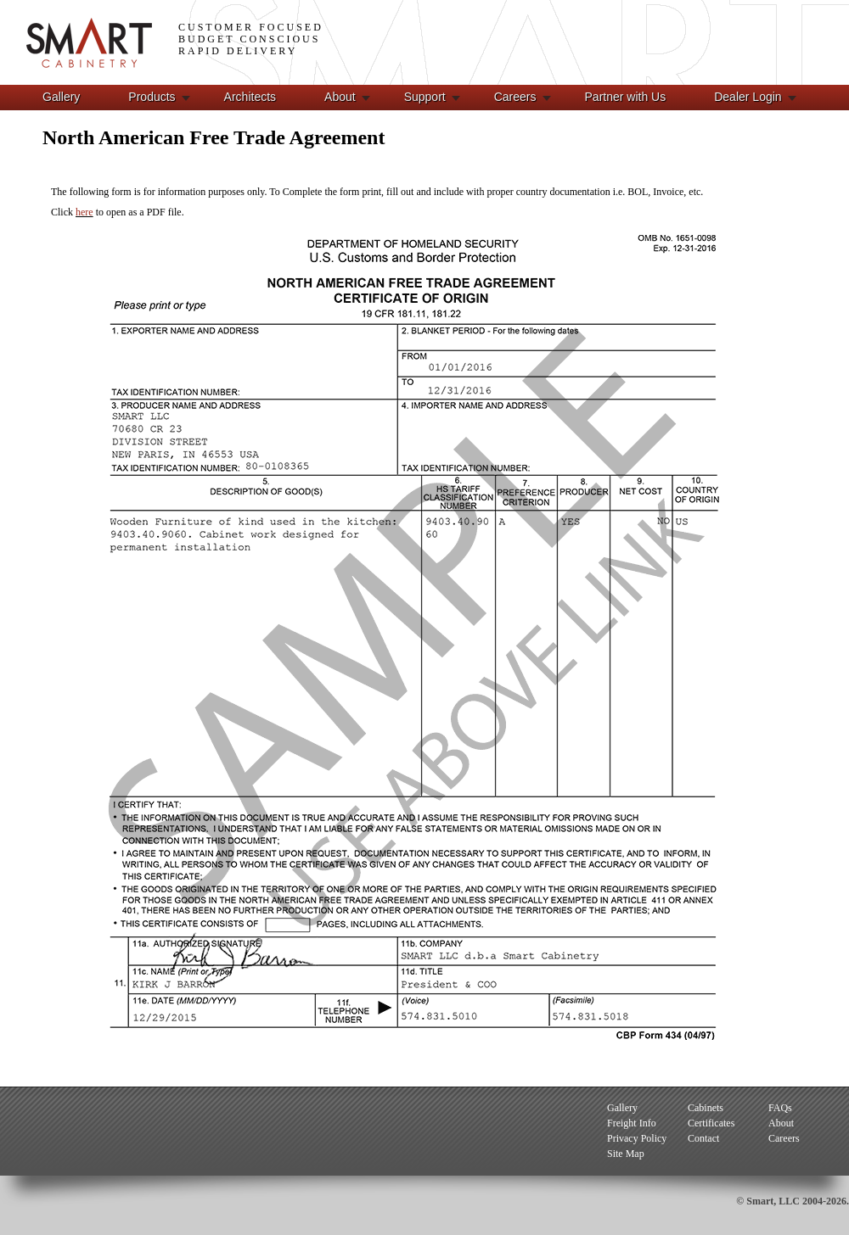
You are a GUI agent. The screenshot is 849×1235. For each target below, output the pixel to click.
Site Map (625, 1154)
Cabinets (705, 1108)
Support (425, 96)
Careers (515, 96)
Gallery (61, 96)
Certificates (711, 1123)
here (84, 212)
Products (151, 96)
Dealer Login (747, 96)
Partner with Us (625, 96)
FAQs (780, 1108)
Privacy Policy (636, 1138)
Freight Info (631, 1123)
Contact (703, 1138)
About (340, 96)
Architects (250, 96)
